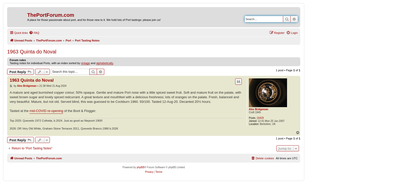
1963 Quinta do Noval (31, 51)
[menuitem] (34, 33)
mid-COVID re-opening (46, 111)
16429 (260, 118)
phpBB (140, 167)
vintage (85, 63)
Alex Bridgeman (258, 109)
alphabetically (104, 63)
